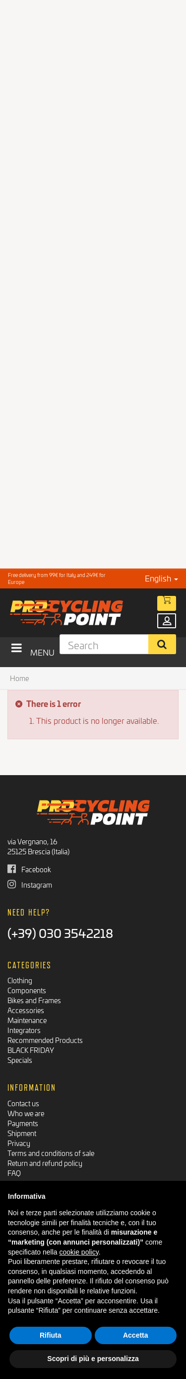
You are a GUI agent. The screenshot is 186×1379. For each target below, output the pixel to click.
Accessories (25, 1010)
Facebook (29, 869)
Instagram (29, 884)
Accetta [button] (135, 1335)
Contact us (23, 1103)
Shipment (21, 1133)
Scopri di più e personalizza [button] (92, 1359)
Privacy (18, 1143)
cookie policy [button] (79, 1252)
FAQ (14, 1172)
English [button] (161, 578)
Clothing (19, 980)
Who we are (25, 1113)
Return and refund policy (44, 1162)
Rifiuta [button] (51, 1335)
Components (26, 990)
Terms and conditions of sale (50, 1153)
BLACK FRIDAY (30, 1049)
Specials (19, 1059)
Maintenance (27, 1020)
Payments (22, 1123)
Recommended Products (45, 1039)
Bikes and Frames (34, 1000)
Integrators (24, 1030)
